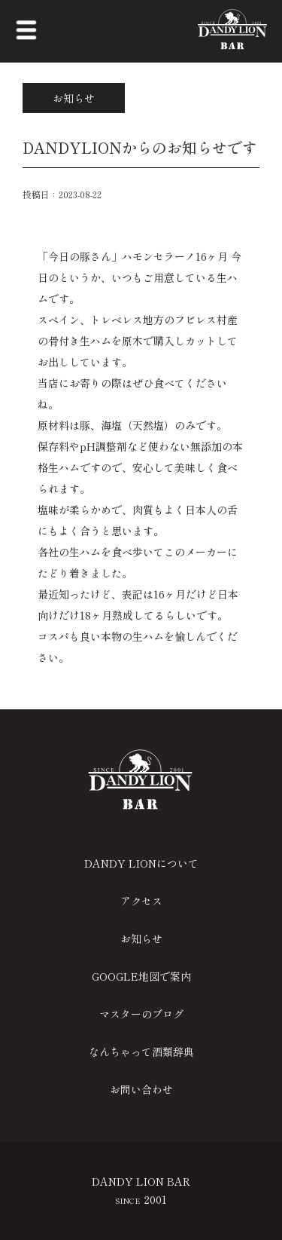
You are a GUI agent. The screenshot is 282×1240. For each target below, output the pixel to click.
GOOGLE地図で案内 (141, 976)
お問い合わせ (141, 1089)
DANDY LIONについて (141, 863)
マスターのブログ (141, 1013)
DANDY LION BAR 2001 (141, 1190)
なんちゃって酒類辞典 (141, 1051)
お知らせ (141, 938)
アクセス (141, 900)
